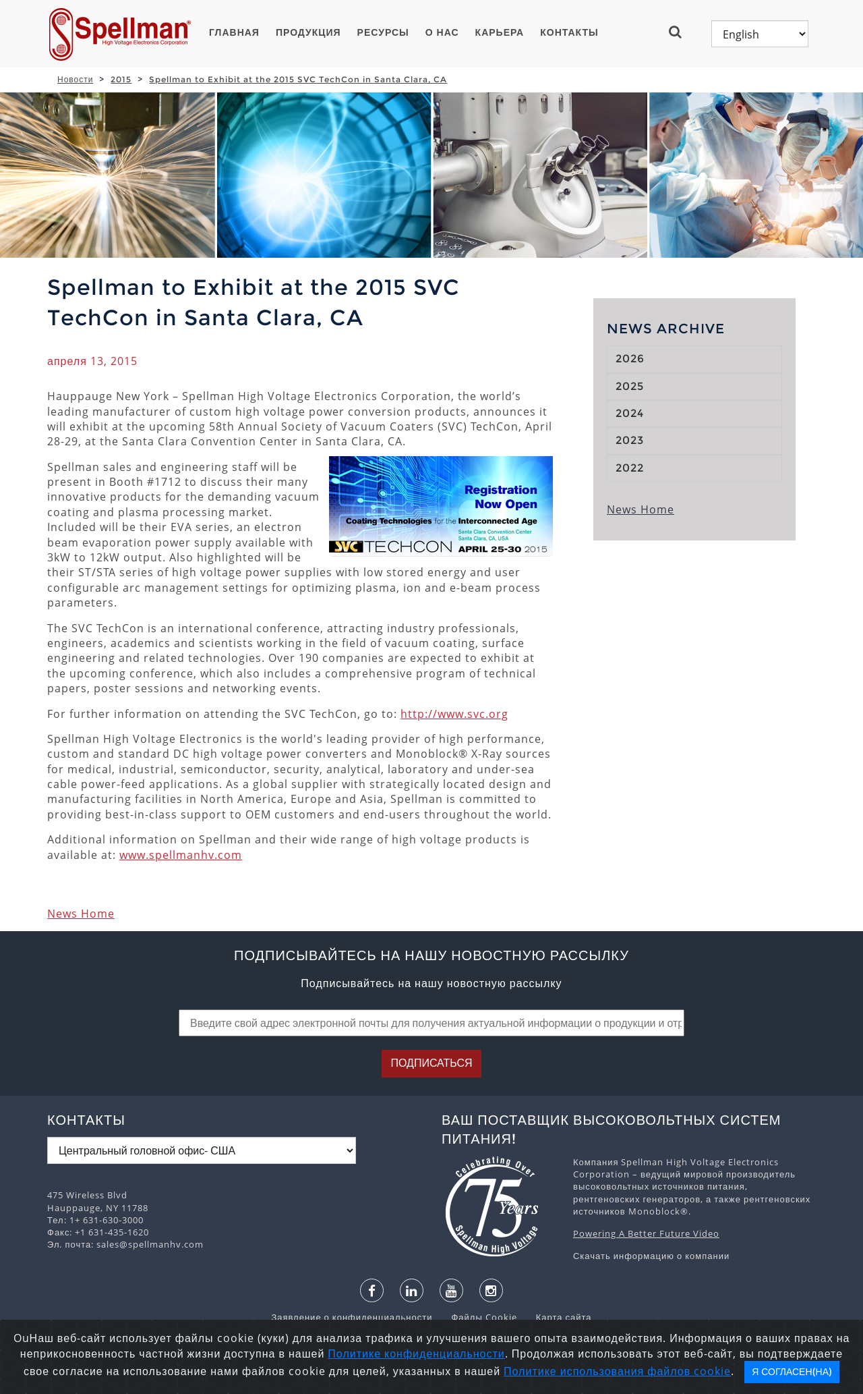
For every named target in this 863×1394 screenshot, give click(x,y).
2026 (630, 358)
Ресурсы (383, 32)
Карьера (500, 32)
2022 (630, 468)
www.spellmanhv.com (180, 854)
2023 (630, 440)
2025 (630, 386)
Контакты (569, 32)
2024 (630, 413)
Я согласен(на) (792, 1372)
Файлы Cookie (477, 1317)
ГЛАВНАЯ (234, 32)
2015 (121, 79)
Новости (75, 79)
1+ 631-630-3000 (106, 1220)
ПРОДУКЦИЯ (308, 32)
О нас (442, 32)
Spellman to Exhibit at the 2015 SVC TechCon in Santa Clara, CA (298, 79)
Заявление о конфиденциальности (353, 1317)
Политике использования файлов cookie (617, 1371)
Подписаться (431, 1063)
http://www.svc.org (454, 713)
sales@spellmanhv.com (150, 1244)
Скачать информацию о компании (651, 1256)
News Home (81, 913)
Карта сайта (556, 1317)
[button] (680, 31)
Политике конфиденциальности (416, 1353)
